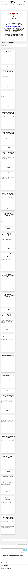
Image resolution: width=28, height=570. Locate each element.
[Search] (14, 8)
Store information (6, 568)
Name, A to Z (14, 45)
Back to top (22, 543)
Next (25, 540)
